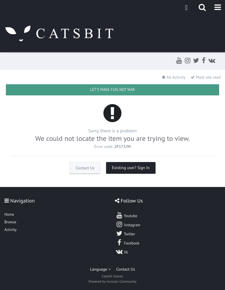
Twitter (125, 233)
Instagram (128, 224)
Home (9, 214)
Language (100, 269)
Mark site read (206, 77)
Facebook (127, 242)
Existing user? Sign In (131, 167)
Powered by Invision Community (112, 281)
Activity (10, 229)
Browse (10, 222)
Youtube (126, 215)
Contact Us (85, 168)
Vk (122, 251)
